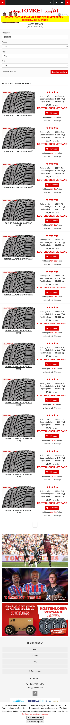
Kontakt (35, 656)
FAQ (35, 662)
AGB (35, 649)
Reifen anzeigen (59, 72)
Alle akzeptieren (35, 718)
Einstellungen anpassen (35, 722)
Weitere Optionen (9, 71)
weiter (33, 525)
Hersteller (6, 33)
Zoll (3, 61)
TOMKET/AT (35, 11)
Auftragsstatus (35, 671)
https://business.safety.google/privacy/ (35, 714)
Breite (4, 42)
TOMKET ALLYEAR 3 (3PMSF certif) (18, 115)
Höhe (4, 52)
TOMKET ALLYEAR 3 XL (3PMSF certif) (18, 224)
